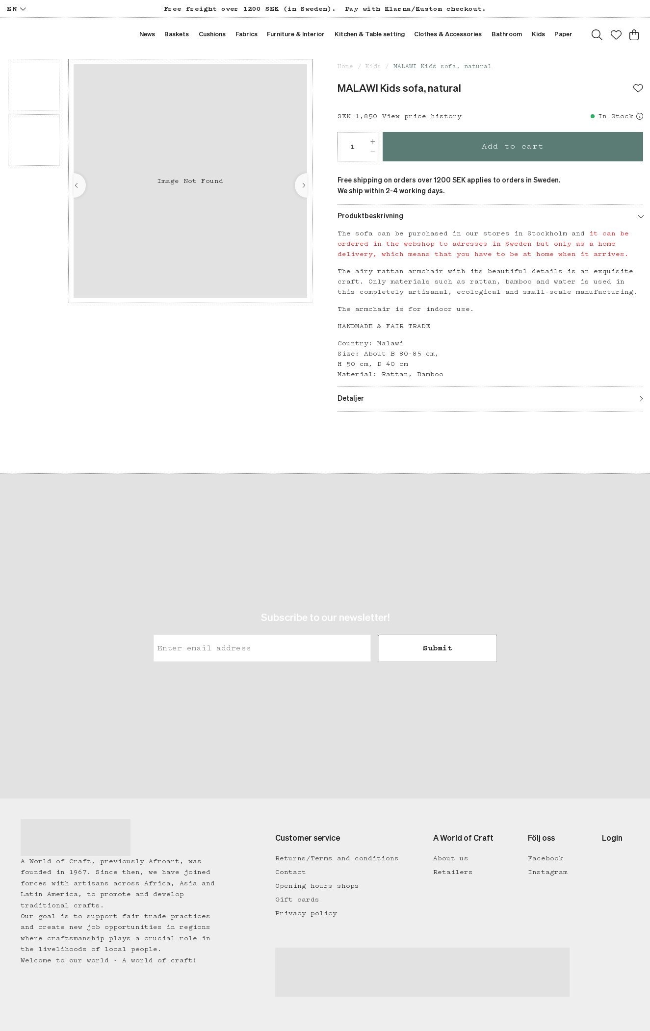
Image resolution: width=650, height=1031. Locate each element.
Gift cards (297, 899)
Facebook (545, 858)
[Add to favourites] (638, 89)
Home (345, 66)
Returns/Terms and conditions (337, 858)
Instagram (548, 872)
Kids (373, 66)
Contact (290, 872)
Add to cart (513, 146)
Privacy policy (306, 913)
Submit (437, 648)
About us (450, 858)
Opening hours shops (317, 885)
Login (612, 839)
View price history (422, 116)
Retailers (453, 872)
